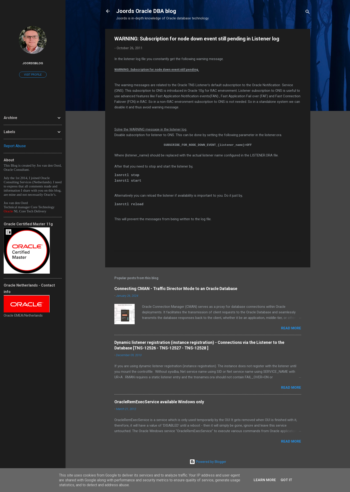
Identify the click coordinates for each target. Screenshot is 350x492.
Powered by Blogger (208, 462)
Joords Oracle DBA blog (146, 11)
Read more (291, 328)
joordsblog (32, 63)
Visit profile (33, 74)
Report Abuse (15, 146)
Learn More (265, 480)
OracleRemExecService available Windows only (159, 401)
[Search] (307, 13)
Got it (286, 480)
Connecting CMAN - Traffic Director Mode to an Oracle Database (175, 288)
